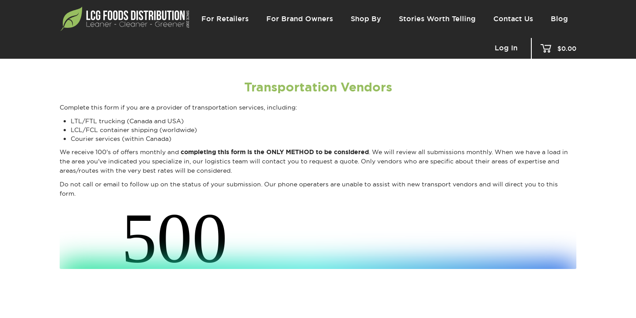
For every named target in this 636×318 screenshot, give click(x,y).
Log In (506, 48)
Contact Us (513, 18)
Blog (559, 18)
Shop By (366, 18)
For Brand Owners (299, 18)
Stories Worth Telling (437, 18)
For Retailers (225, 18)
